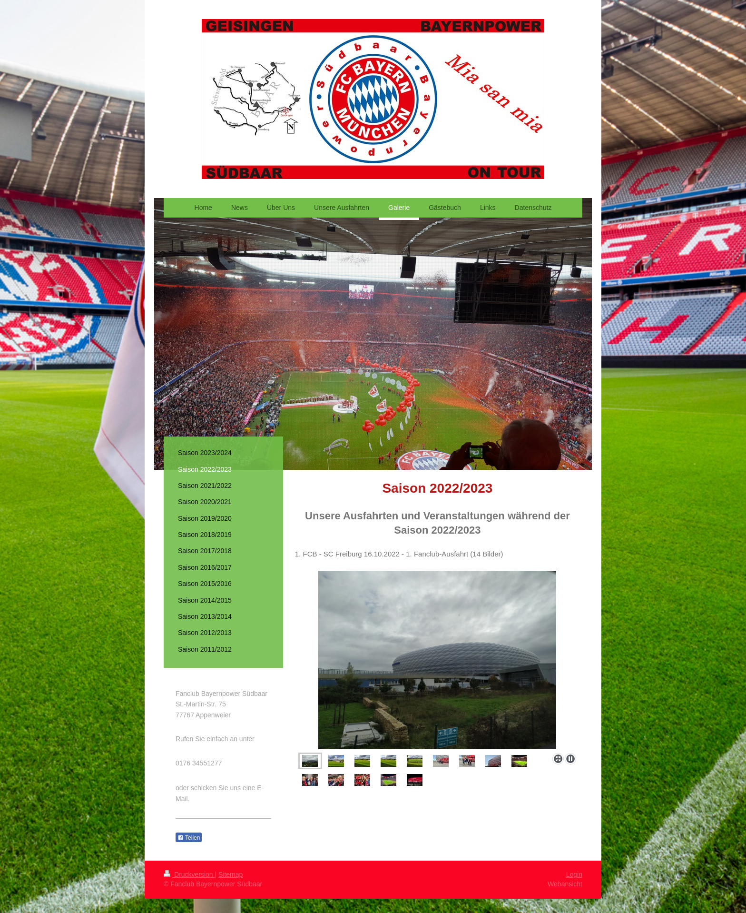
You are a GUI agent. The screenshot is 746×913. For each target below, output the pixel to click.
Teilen (188, 837)
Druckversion (189, 874)
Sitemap (230, 874)
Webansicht (565, 884)
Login (574, 874)
